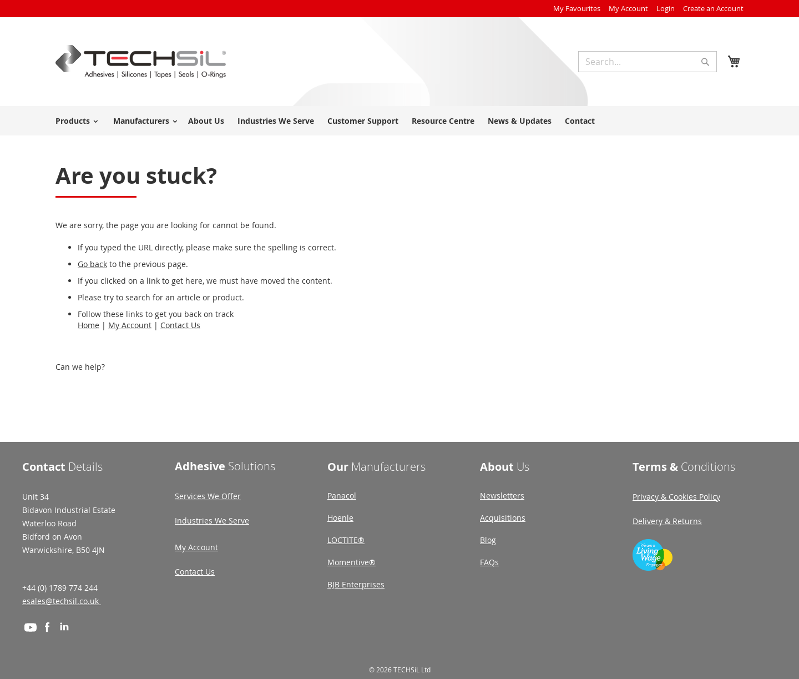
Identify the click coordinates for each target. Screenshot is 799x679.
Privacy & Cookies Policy (676, 496)
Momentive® (351, 562)
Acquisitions (502, 517)
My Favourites (576, 8)
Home (88, 325)
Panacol (341, 495)
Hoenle (340, 517)
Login (665, 8)
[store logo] (140, 61)
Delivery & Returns (667, 521)
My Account (628, 8)
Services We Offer (208, 496)
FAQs (489, 562)
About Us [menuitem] (206, 120)
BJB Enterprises (356, 584)
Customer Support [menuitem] (362, 120)
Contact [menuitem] (580, 120)
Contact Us (180, 325)
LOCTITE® (346, 540)
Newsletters (502, 495)
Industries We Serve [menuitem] (275, 120)
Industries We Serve (212, 520)
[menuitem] (75, 120)
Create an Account (713, 8)
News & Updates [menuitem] (520, 120)
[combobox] (647, 61)
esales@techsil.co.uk (61, 601)
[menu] (399, 120)
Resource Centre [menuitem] (443, 120)
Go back (92, 264)
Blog (488, 540)
